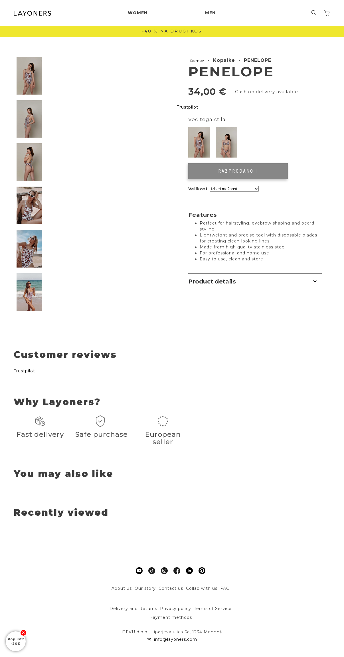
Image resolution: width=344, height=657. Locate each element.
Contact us (171, 588)
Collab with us (201, 588)
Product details (212, 281)
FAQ (225, 588)
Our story (145, 588)
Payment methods (170, 617)
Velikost (198, 188)
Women (137, 12)
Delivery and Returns (133, 608)
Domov (197, 60)
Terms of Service (213, 608)
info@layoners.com (175, 639)
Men (210, 12)
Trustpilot (187, 107)
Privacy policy (175, 608)
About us (122, 588)
